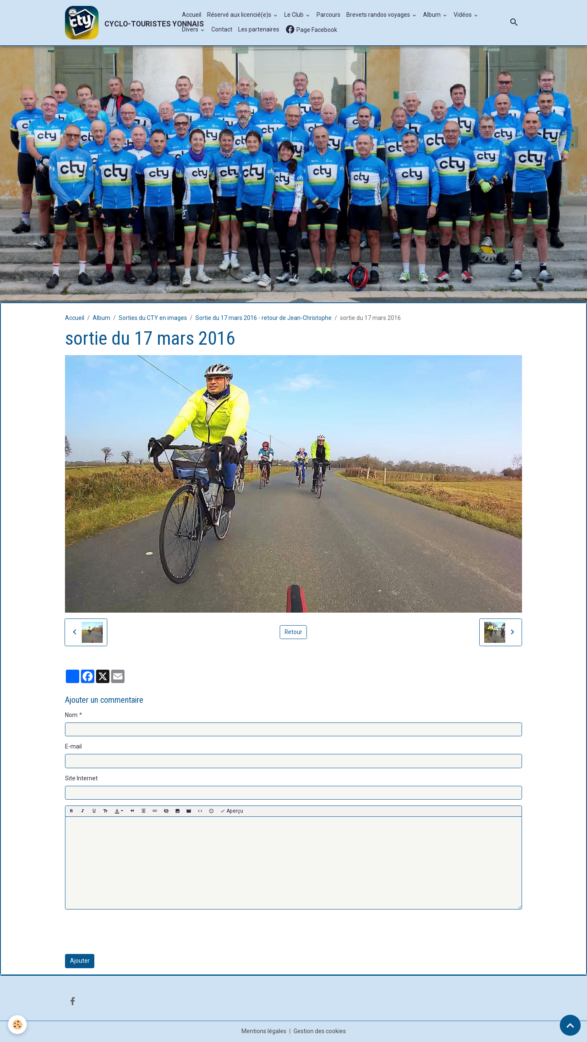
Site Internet (81, 778)
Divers (191, 29)
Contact (221, 29)
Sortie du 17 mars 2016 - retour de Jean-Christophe (263, 317)
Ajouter (80, 960)
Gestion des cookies (320, 1031)
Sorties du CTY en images (153, 317)
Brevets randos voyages (378, 15)
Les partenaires (258, 29)
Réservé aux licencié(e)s (240, 15)
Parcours (328, 15)
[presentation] (128, 931)
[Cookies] (17, 1024)
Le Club (294, 15)
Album (432, 15)
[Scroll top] (570, 1025)
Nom (71, 715)
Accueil (191, 15)
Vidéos (463, 15)
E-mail (73, 746)
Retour (293, 632)
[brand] (119, 22)
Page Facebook (311, 30)
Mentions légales (264, 1031)
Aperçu (231, 811)
